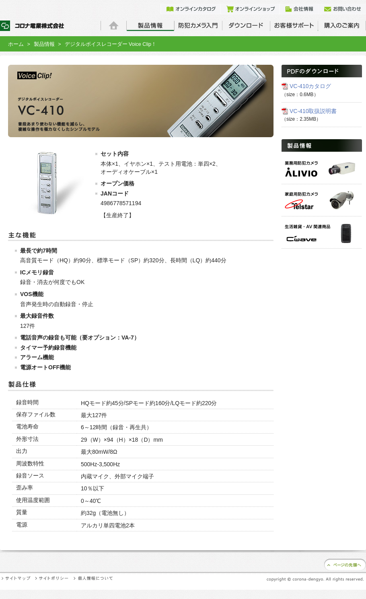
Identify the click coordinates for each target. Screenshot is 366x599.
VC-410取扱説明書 (313, 111)
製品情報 (44, 44)
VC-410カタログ (310, 86)
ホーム (16, 44)
